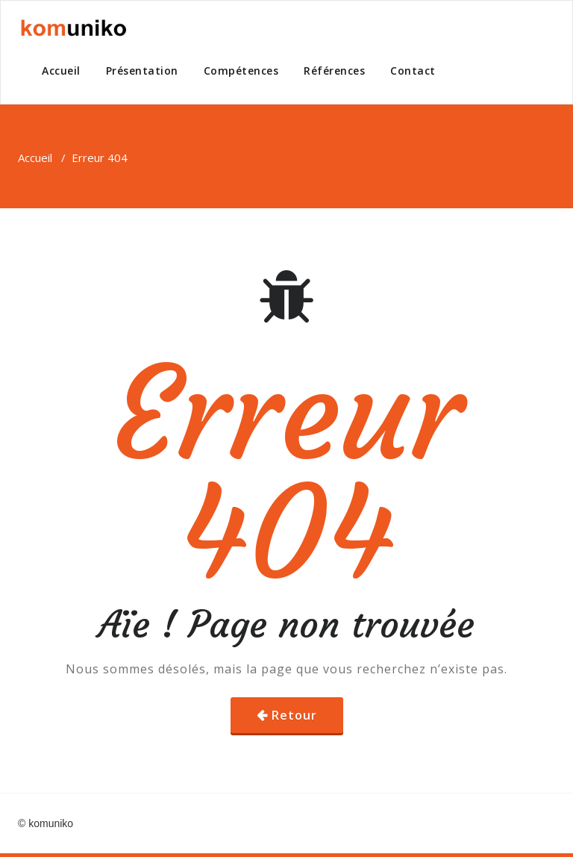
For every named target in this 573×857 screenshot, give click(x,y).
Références (334, 70)
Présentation (142, 70)
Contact (413, 70)
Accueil (61, 70)
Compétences (241, 70)
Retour (294, 715)
